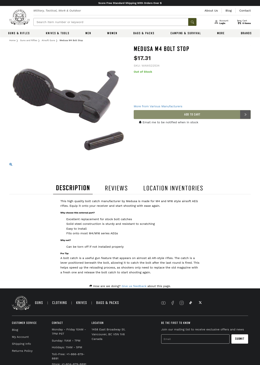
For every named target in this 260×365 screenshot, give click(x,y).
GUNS (39, 303)
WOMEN (112, 33)
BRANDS (246, 33)
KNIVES (81, 303)
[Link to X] (200, 303)
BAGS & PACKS (144, 33)
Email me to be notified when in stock (168, 122)
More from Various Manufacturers (158, 106)
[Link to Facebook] (172, 303)
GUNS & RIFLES (19, 33)
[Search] (110, 22)
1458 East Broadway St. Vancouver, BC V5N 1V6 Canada (108, 334)
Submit (239, 338)
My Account (20, 337)
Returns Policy (22, 351)
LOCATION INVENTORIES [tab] (173, 188)
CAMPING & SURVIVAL (185, 33)
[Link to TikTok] (190, 303)
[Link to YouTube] (163, 303)
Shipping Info (21, 343)
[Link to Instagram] (181, 303)
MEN (88, 33)
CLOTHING (59, 303)
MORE (221, 33)
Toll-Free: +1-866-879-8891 (68, 356)
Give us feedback (134, 286)
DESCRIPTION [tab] (73, 188)
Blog (15, 330)
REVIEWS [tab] (116, 188)
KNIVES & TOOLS (57, 33)
